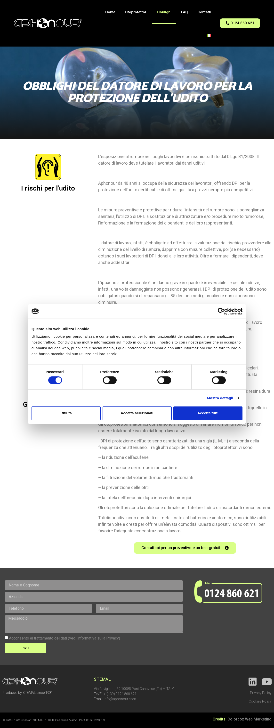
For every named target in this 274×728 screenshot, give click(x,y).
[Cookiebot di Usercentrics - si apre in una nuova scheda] (221, 311)
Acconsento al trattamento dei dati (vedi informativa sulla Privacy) (64, 638)
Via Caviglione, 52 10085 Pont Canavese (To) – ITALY (134, 689)
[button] (240, 23)
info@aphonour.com (120, 699)
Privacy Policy (261, 693)
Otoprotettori (136, 12)
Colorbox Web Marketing (249, 719)
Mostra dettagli (220, 398)
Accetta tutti (207, 413)
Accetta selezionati (137, 413)
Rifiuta (66, 413)
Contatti (204, 12)
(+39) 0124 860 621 (122, 694)
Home (110, 12)
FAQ (184, 12)
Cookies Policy (260, 701)
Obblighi (164, 12)
